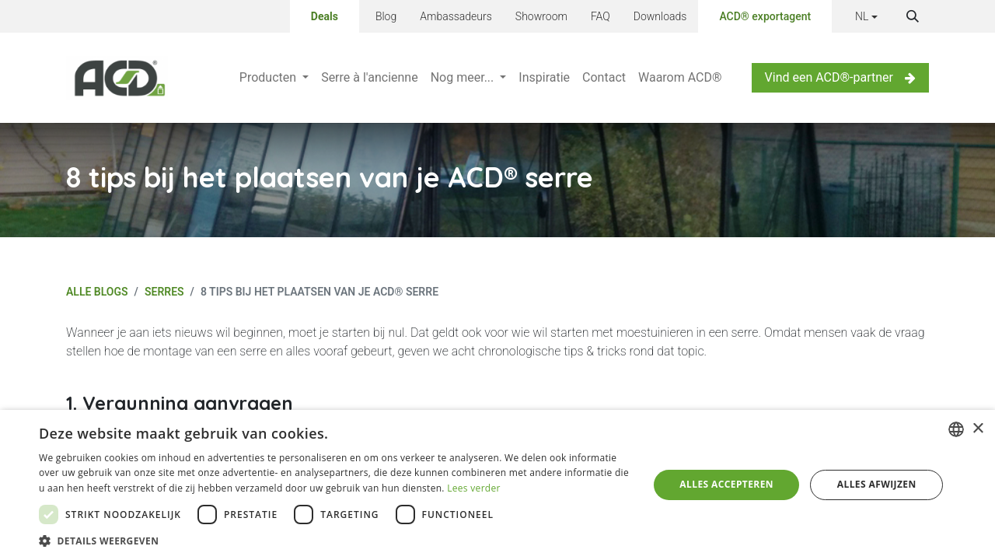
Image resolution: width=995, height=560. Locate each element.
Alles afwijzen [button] (876, 484)
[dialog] (497, 485)
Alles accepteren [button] (726, 484)
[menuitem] (274, 77)
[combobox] (956, 429)
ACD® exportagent (765, 16)
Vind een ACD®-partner (840, 77)
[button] (912, 16)
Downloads (660, 16)
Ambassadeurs (456, 16)
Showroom (541, 16)
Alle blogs (97, 291)
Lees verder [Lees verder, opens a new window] (474, 488)
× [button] (977, 429)
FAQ (600, 16)
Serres (164, 291)
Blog (385, 16)
